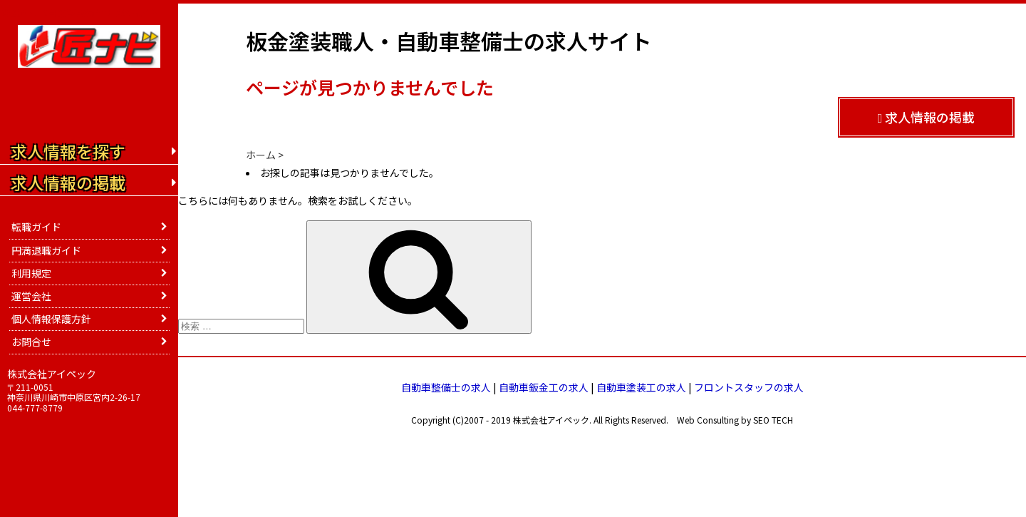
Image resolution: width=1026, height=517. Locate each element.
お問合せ (31, 341)
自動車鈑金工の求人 (544, 387)
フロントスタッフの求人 (749, 387)
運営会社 (31, 296)
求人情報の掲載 (926, 117)
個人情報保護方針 (51, 319)
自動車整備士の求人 (446, 387)
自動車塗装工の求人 (641, 387)
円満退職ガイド (46, 250)
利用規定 (31, 273)
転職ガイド (36, 227)
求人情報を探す (68, 151)
